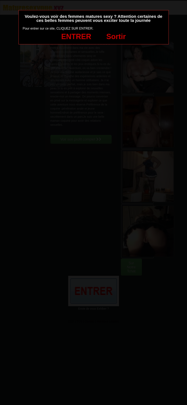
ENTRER (76, 36)
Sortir (116, 36)
